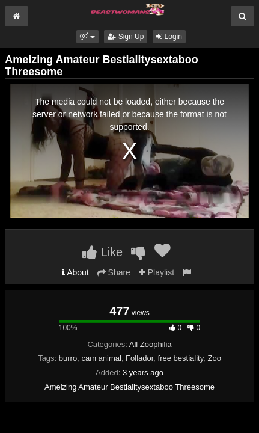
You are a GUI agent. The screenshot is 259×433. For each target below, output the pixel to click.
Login (169, 36)
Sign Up (126, 36)
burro (68, 358)
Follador (139, 358)
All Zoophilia (150, 344)
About (75, 272)
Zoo (214, 358)
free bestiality (181, 358)
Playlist (156, 272)
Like (102, 252)
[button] (87, 36)
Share (113, 272)
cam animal (101, 358)
